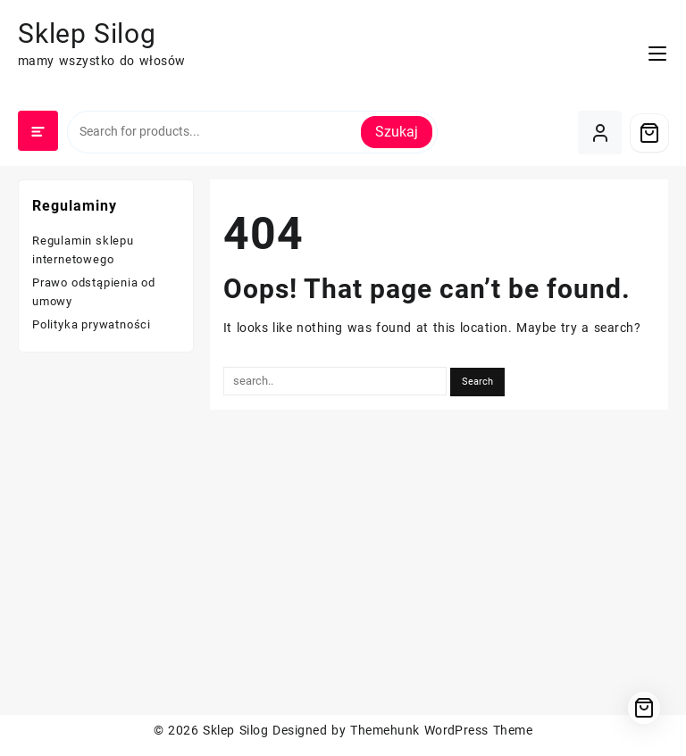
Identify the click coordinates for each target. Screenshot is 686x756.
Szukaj (396, 131)
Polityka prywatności (91, 324)
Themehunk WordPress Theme (441, 730)
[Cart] (649, 133)
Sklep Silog (87, 33)
